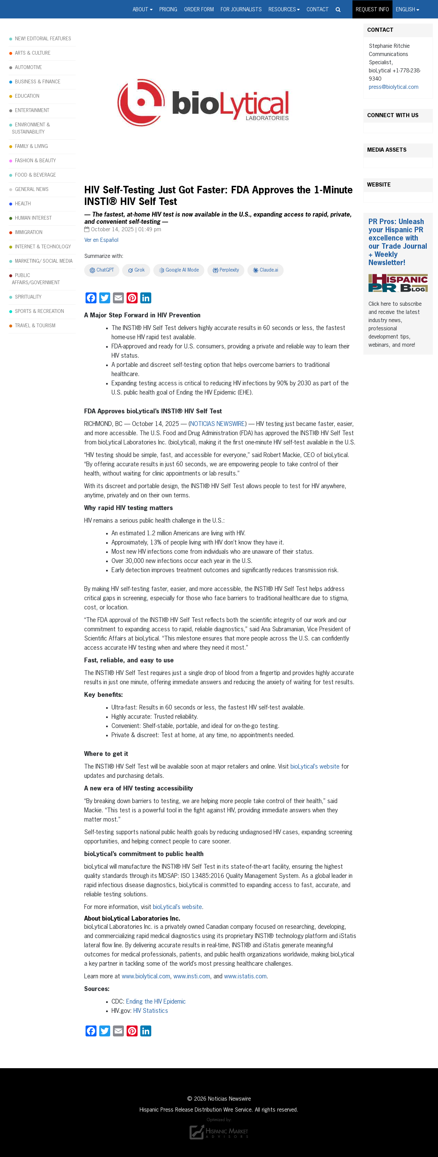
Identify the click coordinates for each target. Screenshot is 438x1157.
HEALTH (23, 204)
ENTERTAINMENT (32, 110)
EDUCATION (27, 96)
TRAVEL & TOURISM (35, 325)
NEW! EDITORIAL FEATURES (43, 39)
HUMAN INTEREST (33, 218)
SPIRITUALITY (28, 297)
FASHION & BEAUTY (35, 161)
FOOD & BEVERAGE (35, 175)
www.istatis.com (244, 977)
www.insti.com (191, 977)
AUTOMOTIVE (28, 67)
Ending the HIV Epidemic (155, 1002)
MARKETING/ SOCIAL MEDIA (44, 261)
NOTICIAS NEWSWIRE (217, 424)
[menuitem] (407, 9)
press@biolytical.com (393, 87)
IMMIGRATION (28, 232)
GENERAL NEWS (32, 189)
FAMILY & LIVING (31, 146)
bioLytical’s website (314, 767)
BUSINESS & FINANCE (38, 82)
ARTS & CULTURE (33, 53)
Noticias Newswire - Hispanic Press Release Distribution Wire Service (36, 10)
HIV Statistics (150, 1011)
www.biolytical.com (145, 977)
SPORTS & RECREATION (39, 311)
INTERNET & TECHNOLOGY (43, 247)
